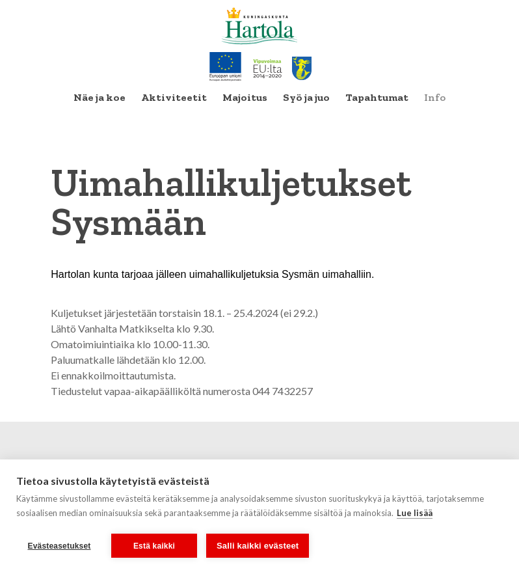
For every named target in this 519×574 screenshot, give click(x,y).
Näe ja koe (99, 97)
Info (435, 97)
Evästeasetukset (58, 546)
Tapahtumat (376, 97)
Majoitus (244, 97)
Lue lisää (414, 513)
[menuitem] (99, 98)
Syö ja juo (306, 97)
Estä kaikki (154, 546)
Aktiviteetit (174, 97)
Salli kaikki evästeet (258, 546)
